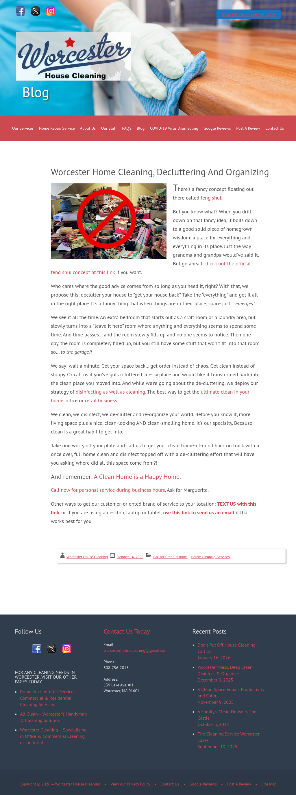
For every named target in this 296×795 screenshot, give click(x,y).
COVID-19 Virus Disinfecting (174, 128)
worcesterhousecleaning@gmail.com (135, 650)
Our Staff (109, 128)
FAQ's (126, 128)
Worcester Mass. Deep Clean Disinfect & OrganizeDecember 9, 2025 (225, 673)
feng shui (211, 197)
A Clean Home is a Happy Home (137, 476)
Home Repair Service (57, 128)
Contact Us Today (126, 631)
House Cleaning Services (210, 557)
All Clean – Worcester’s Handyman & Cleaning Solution (53, 717)
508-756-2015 (115, 667)
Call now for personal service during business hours (108, 490)
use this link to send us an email (198, 512)
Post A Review (248, 128)
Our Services (23, 128)
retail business (101, 400)
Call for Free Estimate (170, 557)
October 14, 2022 (129, 557)
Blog (141, 128)
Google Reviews (217, 128)
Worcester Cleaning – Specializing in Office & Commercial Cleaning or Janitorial (53, 736)
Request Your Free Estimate (248, 14)
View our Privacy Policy (130, 784)
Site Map (268, 784)
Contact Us (274, 128)
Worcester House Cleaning (87, 557)
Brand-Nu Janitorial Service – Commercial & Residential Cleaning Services (48, 698)
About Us (88, 128)
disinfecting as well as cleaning (110, 391)
